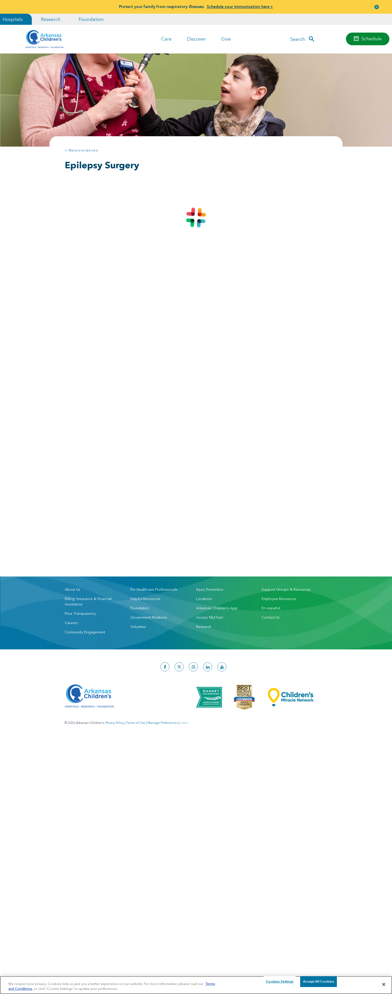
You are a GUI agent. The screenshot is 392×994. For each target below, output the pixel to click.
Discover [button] (196, 39)
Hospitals (13, 19)
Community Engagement (85, 552)
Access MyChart (209, 537)
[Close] (383, 984)
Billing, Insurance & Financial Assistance (88, 522)
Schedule (371, 39)
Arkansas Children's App (217, 528)
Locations (204, 519)
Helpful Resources (145, 519)
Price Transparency (80, 533)
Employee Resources (279, 519)
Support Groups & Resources (286, 509)
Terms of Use (135, 643)
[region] (196, 985)
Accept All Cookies (318, 984)
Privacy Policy (115, 643)
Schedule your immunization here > (240, 6)
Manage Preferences (162, 643)
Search (297, 39)
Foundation (91, 19)
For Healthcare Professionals (153, 509)
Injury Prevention (209, 509)
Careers (71, 543)
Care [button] (166, 39)
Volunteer (138, 546)
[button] (376, 7)
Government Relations (148, 537)
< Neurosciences (81, 150)
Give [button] (226, 39)
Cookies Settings (279, 984)
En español (271, 528)
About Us (72, 509)
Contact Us (271, 537)
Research (51, 19)
